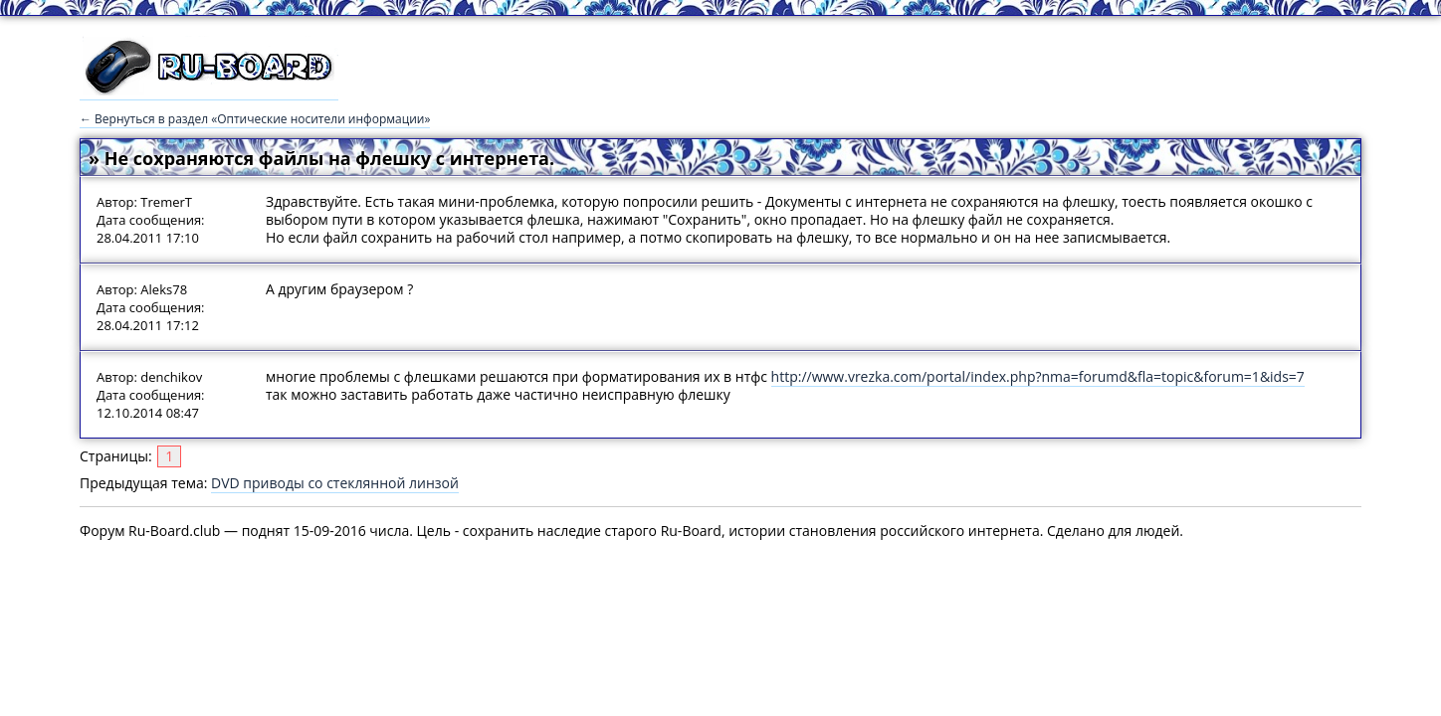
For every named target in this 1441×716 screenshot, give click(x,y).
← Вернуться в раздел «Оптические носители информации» (255, 118)
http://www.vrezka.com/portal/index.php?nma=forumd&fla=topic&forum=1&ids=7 (1038, 376)
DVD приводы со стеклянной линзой (335, 482)
